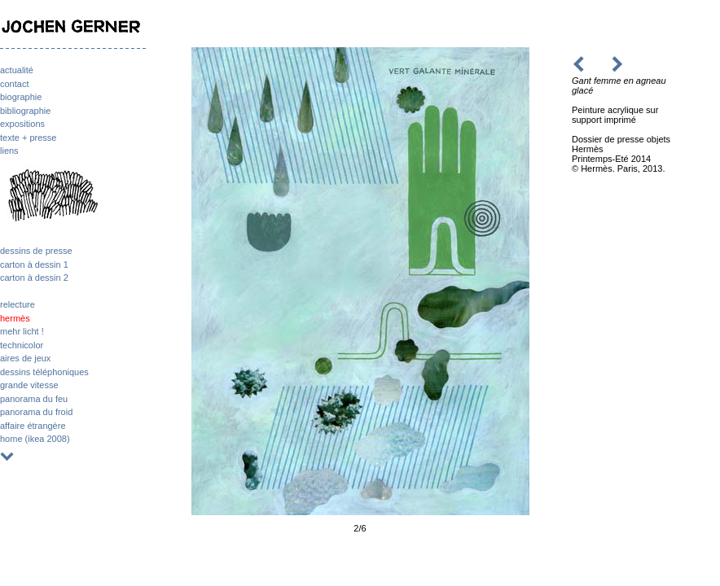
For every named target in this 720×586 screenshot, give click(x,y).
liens (9, 150)
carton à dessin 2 (34, 277)
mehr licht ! (22, 331)
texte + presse (28, 137)
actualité (16, 70)
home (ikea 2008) (35, 439)
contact (14, 84)
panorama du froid (36, 412)
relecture (17, 304)
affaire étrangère (33, 426)
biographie (21, 97)
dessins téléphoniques (44, 372)
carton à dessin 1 (34, 264)
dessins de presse (36, 251)
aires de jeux (25, 358)
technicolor (21, 345)
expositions (22, 124)
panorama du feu (34, 399)
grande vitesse (29, 385)
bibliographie (25, 111)
